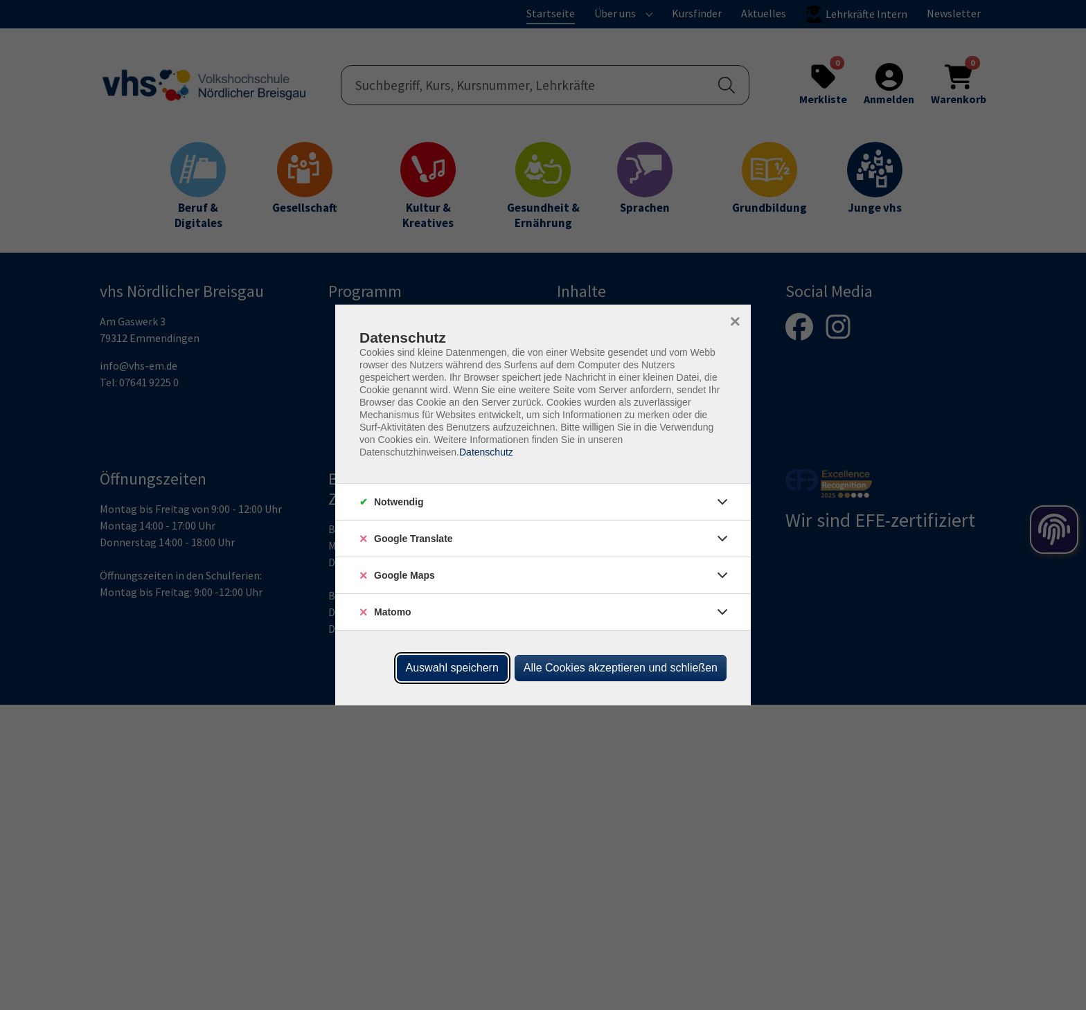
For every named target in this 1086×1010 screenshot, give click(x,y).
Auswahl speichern (452, 668)
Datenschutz (486, 452)
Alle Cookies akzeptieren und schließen (621, 668)
